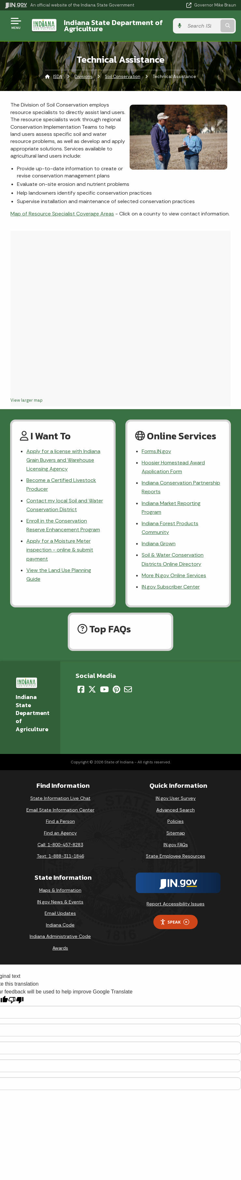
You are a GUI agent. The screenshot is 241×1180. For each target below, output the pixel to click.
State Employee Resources (175, 856)
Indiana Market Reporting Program (171, 507)
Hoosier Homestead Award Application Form (173, 467)
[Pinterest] (116, 689)
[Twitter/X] (92, 689)
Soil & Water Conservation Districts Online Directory (173, 559)
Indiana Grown (159, 543)
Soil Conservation (122, 76)
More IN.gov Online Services (174, 575)
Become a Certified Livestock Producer (61, 484)
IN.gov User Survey (176, 798)
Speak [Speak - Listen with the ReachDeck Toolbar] (174, 922)
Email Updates (60, 913)
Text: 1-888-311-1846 (60, 856)
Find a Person (60, 821)
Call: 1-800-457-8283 (60, 845)
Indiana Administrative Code (60, 937)
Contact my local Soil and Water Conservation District (64, 505)
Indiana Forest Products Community (170, 528)
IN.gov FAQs (175, 845)
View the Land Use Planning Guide (58, 574)
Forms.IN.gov (156, 451)
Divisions (83, 76)
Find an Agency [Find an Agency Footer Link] (60, 833)
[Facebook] (81, 689)
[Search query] (202, 25)
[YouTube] (104, 689)
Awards (60, 948)
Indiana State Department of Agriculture (113, 25)
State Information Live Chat (60, 798)
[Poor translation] (16, 1000)
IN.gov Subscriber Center (171, 586)
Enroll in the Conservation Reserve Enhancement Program (63, 525)
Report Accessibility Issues (176, 904)
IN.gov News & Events (60, 902)
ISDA (57, 76)
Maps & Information (60, 890)
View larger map (26, 400)
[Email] (128, 689)
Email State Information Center (60, 810)
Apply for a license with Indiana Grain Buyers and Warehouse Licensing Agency (63, 460)
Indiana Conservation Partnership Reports (181, 487)
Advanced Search (175, 810)
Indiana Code (60, 925)
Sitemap (175, 833)
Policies (175, 821)
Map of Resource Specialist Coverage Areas (62, 213)
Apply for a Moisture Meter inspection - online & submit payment (59, 550)
